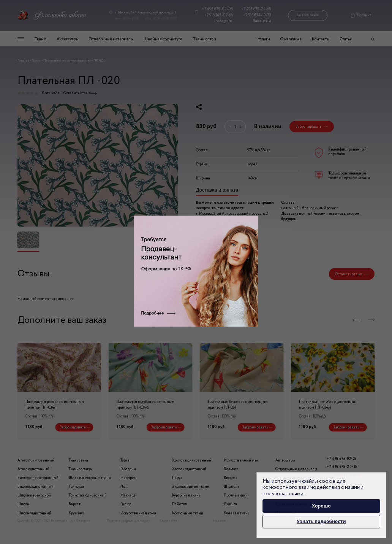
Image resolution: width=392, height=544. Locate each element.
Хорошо (321, 506)
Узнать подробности (321, 521)
